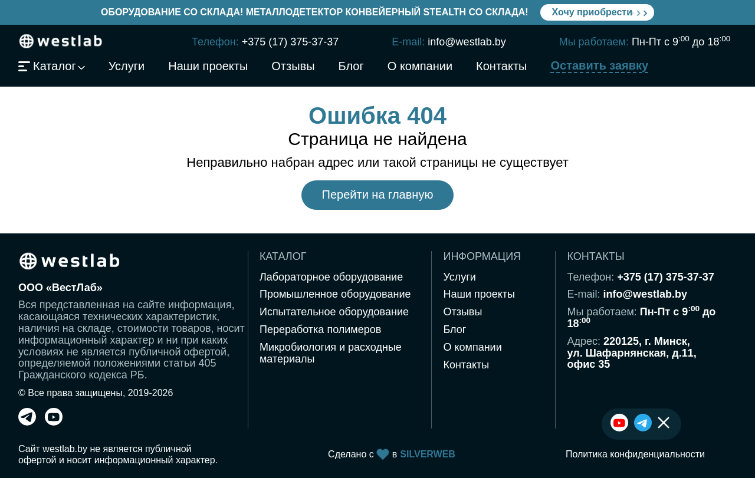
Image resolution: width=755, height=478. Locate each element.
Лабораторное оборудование (331, 277)
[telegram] (27, 422)
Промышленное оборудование (335, 294)
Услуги (127, 66)
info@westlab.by (466, 42)
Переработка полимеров (320, 329)
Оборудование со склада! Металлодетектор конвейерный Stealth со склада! (314, 12)
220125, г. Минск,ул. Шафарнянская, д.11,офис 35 (631, 353)
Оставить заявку (599, 66)
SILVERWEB (427, 454)
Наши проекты (208, 66)
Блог (351, 66)
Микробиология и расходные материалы (331, 353)
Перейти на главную (378, 194)
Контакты (501, 66)
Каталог (47, 66)
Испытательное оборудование (334, 312)
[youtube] (54, 422)
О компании (420, 66)
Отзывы (292, 66)
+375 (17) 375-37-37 (290, 42)
